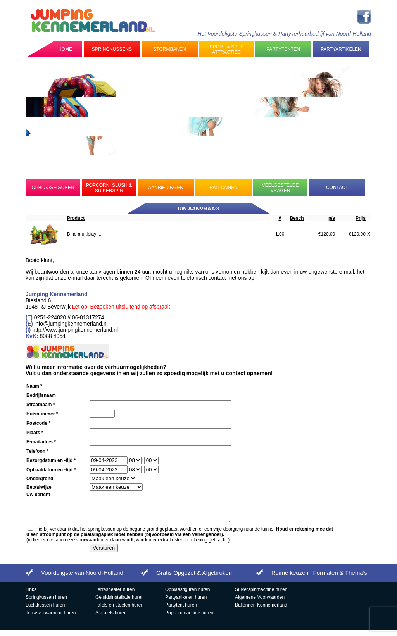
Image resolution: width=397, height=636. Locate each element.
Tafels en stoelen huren (119, 611)
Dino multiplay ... (84, 234)
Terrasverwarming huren (51, 618)
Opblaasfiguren (52, 187)
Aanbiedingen (165, 187)
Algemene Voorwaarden (260, 603)
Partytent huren (181, 611)
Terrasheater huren (115, 595)
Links (31, 595)
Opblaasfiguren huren (187, 595)
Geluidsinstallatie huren (119, 603)
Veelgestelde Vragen (280, 188)
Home (65, 49)
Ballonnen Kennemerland (261, 611)
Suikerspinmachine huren (261, 595)
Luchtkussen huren (45, 611)
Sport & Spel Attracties (226, 49)
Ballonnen (223, 187)
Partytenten (283, 49)
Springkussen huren (46, 603)
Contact (337, 187)
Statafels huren (111, 618)
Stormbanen (169, 49)
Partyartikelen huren (186, 603)
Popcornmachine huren (189, 618)
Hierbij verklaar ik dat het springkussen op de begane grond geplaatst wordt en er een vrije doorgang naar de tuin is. (179, 537)
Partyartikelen (341, 49)
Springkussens (112, 49)
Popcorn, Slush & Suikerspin (109, 188)
